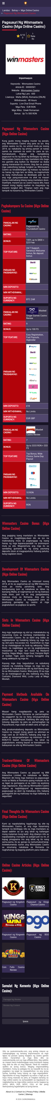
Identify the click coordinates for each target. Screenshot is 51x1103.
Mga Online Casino (30, 10)
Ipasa (25, 1021)
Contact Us (20, 1092)
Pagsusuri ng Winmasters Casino (20, 13)
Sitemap (29, 1094)
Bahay (15, 10)
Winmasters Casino (30, 90)
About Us (10, 1092)
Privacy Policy (32, 1092)
